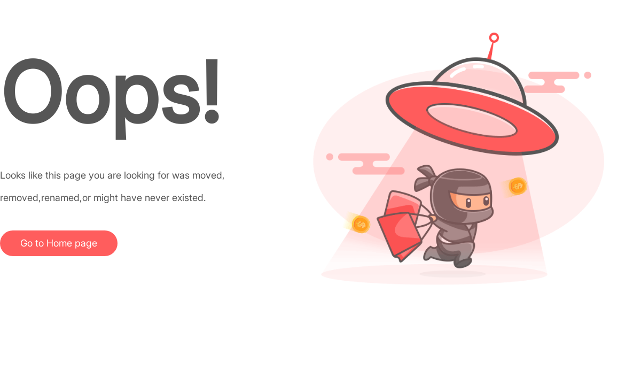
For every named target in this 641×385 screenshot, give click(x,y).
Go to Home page (58, 243)
